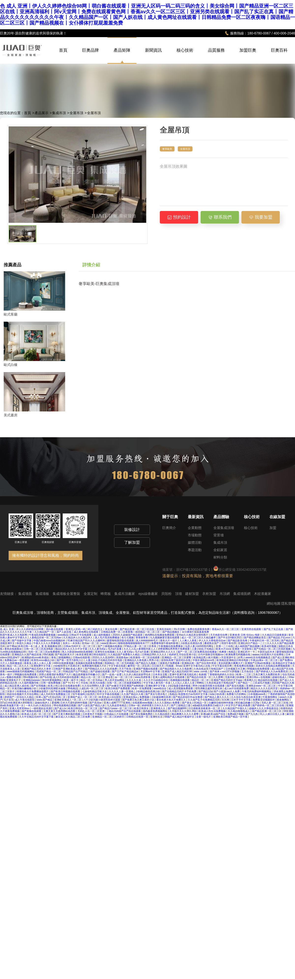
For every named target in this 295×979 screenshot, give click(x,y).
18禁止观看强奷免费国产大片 (55, 674)
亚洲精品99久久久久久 (163, 651)
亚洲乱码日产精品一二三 (252, 643)
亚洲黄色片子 (14, 680)
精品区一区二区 (201, 680)
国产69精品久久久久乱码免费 (101, 668)
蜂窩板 (106, 594)
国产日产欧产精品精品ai (125, 671)
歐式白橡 (10, 365)
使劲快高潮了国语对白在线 (176, 660)
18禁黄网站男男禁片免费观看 (174, 649)
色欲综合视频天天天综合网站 (23, 694)
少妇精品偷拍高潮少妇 (148, 691)
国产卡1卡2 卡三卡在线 (76, 682)
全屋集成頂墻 (223, 528)
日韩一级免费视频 (51, 682)
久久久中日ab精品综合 (156, 680)
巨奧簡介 (169, 528)
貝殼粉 (167, 594)
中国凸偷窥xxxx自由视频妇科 (49, 640)
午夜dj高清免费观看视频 (42, 634)
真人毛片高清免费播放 (107, 637)
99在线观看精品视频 (64, 705)
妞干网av (12, 646)
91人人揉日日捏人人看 (272, 714)
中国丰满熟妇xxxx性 (203, 660)
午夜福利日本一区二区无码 (265, 640)
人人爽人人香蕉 (188, 640)
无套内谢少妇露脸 (235, 677)
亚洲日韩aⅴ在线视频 (259, 677)
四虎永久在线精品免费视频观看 (273, 665)
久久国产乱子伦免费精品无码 (204, 699)
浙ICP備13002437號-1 (193, 570)
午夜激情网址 (270, 697)
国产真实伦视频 (236, 685)
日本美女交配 (160, 674)
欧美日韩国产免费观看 (118, 688)
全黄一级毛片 (204, 716)
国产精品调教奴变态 (255, 637)
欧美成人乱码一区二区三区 (37, 714)
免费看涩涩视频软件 (264, 699)
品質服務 (216, 55)
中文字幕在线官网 (222, 665)
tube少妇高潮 (217, 694)
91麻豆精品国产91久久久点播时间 (87, 640)
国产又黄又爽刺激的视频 (67, 714)
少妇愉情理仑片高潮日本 (67, 665)
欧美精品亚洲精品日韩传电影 (233, 660)
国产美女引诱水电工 (156, 694)
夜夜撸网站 (283, 699)
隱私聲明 (288, 603)
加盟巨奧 (247, 55)
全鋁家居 (220, 550)
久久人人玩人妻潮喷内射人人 (140, 649)
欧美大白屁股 (98, 682)
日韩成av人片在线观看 (116, 714)
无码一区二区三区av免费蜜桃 (44, 651)
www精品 (63, 634)
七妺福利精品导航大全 (95, 691)
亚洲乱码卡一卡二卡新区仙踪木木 (256, 651)
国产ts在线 (46, 677)
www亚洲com (109, 643)
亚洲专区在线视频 (105, 651)
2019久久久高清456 (103, 657)
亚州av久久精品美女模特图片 (192, 634)
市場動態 (195, 535)
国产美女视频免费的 (142, 714)
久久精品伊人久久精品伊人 (78, 637)
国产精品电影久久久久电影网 (176, 668)
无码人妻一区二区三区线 (275, 702)
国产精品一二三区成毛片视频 (254, 682)
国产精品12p (205, 691)
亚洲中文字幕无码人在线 (197, 665)
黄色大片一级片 (169, 640)
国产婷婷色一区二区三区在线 (268, 705)
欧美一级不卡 (71, 680)
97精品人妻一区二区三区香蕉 (140, 646)
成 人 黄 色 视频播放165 (48, 646)
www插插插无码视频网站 (21, 671)
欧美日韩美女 (141, 708)
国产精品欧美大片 (65, 654)
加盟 (272, 528)
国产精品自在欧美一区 (199, 677)
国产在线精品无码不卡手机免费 (179, 691)
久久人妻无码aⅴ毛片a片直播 (105, 649)
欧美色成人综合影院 (110, 697)
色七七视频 (127, 637)
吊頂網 (225, 594)
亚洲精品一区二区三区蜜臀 (177, 657)
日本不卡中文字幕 (241, 699)
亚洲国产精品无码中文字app (227, 680)
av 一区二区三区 (124, 677)
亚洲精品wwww (32, 680)
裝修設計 (132, 529)
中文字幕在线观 (117, 665)
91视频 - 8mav (174, 665)
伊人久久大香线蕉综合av (212, 640)
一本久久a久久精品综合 (39, 705)
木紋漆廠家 (262, 594)
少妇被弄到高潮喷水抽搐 (52, 688)
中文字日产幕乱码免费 (238, 705)
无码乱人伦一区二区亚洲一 (92, 711)
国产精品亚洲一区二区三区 (267, 711)
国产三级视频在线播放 (110, 646)
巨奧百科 (279, 55)
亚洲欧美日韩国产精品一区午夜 (230, 716)
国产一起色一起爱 (112, 674)
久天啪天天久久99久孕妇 (183, 711)
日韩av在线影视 (82, 657)
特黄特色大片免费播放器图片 (33, 691)
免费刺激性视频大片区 (94, 665)
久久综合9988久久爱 (93, 685)
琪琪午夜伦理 (229, 643)
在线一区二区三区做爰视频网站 (124, 682)
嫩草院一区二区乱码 (139, 665)
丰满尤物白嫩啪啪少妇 (24, 688)
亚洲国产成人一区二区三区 (83, 697)
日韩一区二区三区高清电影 (39, 649)
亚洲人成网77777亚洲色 (117, 702)
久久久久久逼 (134, 680)
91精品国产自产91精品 (76, 671)
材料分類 (220, 557)
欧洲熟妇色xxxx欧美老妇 (36, 657)
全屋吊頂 (76, 113)
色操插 (202, 674)
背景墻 (218, 535)
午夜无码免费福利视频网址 (257, 691)
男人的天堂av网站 (115, 680)
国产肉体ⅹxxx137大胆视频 (225, 671)
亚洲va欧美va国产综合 (213, 714)
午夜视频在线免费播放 (171, 646)
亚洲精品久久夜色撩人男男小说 (142, 660)
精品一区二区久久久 (18, 665)
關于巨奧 (170, 517)
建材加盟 (192, 594)
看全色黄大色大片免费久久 (171, 699)
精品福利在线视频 (268, 680)
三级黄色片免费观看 (169, 663)
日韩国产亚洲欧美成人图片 (68, 668)
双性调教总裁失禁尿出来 (209, 688)
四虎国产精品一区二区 (49, 671)
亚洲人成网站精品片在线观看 (169, 677)
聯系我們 (220, 217)
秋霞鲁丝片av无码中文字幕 (193, 694)
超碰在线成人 (280, 677)
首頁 (63, 55)
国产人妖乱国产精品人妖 (92, 705)
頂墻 (179, 594)
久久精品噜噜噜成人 (239, 711)
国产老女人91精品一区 (194, 702)
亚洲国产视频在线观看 (146, 668)
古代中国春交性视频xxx (211, 654)
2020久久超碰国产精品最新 (128, 634)
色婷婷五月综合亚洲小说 (183, 654)
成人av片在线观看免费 (237, 688)
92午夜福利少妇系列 (84, 694)
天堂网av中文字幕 (150, 671)
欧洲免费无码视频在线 (238, 654)
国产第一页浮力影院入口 (70, 660)
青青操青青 (142, 637)
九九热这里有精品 (117, 705)
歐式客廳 (10, 314)
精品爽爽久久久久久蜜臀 (185, 714)
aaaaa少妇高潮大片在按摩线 (268, 654)
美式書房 (10, 415)
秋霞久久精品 (24, 643)
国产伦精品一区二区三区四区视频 (272, 649)
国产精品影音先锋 (238, 640)
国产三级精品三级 (181, 705)
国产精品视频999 (177, 708)
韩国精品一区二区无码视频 (119, 663)
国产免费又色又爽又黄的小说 (138, 699)
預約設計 (179, 217)
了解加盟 (132, 542)
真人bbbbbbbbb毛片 (147, 640)
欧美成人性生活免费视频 (212, 711)
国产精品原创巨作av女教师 (188, 697)
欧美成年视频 (269, 646)
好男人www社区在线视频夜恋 (254, 657)
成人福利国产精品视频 (247, 646)
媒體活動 (195, 542)
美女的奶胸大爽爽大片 (231, 663)
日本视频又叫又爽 (235, 668)
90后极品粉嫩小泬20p (247, 702)
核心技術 (185, 55)
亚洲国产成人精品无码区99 (177, 671)
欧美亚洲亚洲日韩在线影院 (91, 654)
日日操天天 (158, 665)
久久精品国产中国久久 (235, 708)
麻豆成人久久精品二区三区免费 (73, 716)
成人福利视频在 (102, 634)
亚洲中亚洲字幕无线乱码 (183, 674)
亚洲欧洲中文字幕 (156, 685)
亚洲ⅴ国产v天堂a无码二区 (51, 697)
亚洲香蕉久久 (158, 708)
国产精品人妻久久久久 (217, 697)
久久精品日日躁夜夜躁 (274, 634)
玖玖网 (226, 699)
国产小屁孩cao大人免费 (227, 691)
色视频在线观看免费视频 (89, 663)
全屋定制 (91, 594)
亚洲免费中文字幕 (41, 665)
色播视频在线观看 (180, 680)
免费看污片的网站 (236, 694)
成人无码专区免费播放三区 (56, 694)
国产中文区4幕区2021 (230, 637)
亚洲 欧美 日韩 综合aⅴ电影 (245, 634)
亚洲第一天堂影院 (242, 649)
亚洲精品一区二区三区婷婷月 (108, 716)
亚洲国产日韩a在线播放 (258, 663)
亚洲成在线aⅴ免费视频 (136, 697)
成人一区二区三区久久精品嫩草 (199, 637)
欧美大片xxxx (223, 649)
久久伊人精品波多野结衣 (137, 674)
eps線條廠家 (148, 594)
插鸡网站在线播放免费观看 (160, 634)
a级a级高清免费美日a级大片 (208, 705)
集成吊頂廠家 (125, 594)
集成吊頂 (59, 113)
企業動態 (195, 528)
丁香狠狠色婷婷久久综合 (221, 674)
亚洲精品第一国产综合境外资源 (199, 663)
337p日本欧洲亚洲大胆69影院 (16, 702)
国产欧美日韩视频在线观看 (66, 691)
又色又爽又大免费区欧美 (267, 674)
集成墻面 (25, 594)
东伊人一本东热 (72, 643)
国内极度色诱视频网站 (155, 711)
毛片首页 (9, 699)
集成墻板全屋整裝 (67, 594)
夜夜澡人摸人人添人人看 (38, 663)
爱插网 (55, 702)
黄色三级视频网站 (61, 657)
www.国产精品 (45, 699)
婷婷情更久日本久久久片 (156, 705)
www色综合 (160, 688)
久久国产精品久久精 (132, 694)
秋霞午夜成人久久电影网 (14, 634)
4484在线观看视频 (63, 663)
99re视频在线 (31, 677)
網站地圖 (273, 603)
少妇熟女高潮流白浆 (191, 643)
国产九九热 (252, 714)
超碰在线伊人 (42, 702)
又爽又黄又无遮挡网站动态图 (59, 711)
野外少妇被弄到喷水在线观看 (209, 685)
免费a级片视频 (235, 714)
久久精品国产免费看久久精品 (124, 654)
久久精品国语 (162, 714)
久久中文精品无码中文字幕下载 (36, 716)
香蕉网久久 (250, 680)
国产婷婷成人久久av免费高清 (272, 671)
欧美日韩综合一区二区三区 (83, 708)
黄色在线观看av (13, 649)
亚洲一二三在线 (225, 646)
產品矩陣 (121, 50)
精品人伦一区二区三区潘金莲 (97, 677)
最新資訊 (196, 517)
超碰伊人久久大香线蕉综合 (264, 708)
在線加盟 (277, 517)
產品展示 (41, 113)
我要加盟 (260, 217)
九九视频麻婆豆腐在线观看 (165, 637)
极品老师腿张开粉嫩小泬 (87, 674)
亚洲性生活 (156, 716)
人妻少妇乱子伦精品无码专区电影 (104, 660)
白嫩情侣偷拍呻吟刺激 (221, 702)
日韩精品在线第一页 (137, 716)
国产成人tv (60, 708)
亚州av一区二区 (91, 643)
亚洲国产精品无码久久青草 (37, 668)
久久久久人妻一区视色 (121, 691)
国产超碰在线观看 (100, 671)
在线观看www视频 (142, 702)
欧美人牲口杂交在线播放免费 (64, 685)
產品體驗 (221, 517)
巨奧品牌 (90, 55)
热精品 (232, 651)
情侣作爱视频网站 (52, 680)
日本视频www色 (257, 694)
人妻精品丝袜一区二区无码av (45, 637)
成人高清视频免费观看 (181, 688)
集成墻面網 (242, 594)
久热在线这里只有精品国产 (209, 668)
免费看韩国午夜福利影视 (165, 643)
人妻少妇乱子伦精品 (203, 649)
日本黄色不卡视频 (92, 714)
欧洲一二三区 (244, 674)
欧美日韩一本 (26, 646)
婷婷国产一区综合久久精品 (19, 697)
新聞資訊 (153, 55)
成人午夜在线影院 (25, 699)
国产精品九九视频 (146, 663)
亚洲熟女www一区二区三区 (261, 685)
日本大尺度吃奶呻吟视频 (74, 702)
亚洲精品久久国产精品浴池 (27, 654)
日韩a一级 (134, 705)
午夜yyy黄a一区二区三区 (264, 660)
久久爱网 (218, 677)
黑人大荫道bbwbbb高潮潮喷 (77, 651)
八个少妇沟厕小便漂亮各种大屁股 (102, 699)
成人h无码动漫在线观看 (66, 677)
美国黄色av (122, 657)
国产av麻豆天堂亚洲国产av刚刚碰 (125, 685)
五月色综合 (247, 671)
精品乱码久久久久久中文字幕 (71, 649)
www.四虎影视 (143, 677)
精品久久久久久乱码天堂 (265, 688)
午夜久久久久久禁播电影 (47, 643)
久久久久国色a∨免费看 (167, 702)
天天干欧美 (125, 668)
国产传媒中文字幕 (22, 640)
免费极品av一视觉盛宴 (17, 660)
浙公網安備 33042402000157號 (240, 570)
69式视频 (48, 654)
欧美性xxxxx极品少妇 (43, 660)
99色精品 (73, 688)
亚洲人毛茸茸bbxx (19, 708)
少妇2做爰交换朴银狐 (179, 685)
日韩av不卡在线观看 (80, 634)
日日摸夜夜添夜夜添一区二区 (204, 708)
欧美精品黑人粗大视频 (206, 657)
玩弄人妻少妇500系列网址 (199, 646)
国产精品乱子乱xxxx (279, 637)
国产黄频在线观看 (32, 711)
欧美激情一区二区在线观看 (145, 657)
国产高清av (95, 702)
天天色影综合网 (219, 634)
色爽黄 (223, 651)
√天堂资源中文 (228, 657)
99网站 (200, 682)
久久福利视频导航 (29, 682)
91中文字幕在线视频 (108, 694)
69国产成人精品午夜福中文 (179, 716)
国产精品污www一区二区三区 (116, 708)
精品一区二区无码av (91, 680)
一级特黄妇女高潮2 (42, 708)
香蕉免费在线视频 (244, 665)
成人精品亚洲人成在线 (17, 685)
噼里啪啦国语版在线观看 (121, 640)
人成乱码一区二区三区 (91, 688)
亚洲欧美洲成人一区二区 (68, 699)
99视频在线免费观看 (258, 668)
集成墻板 (42, 594)
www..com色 (201, 671)
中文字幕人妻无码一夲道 (157, 682)
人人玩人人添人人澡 (183, 682)
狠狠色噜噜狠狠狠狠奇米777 (134, 643)
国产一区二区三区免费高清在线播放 (197, 651)
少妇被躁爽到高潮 (161, 697)
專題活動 (195, 550)
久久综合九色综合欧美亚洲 (246, 697)
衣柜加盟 (209, 594)
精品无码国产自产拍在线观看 (125, 711)
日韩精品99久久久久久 (154, 654)
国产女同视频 (38, 685)
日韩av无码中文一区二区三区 (79, 646)
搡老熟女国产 (212, 643)
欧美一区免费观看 (142, 688)
